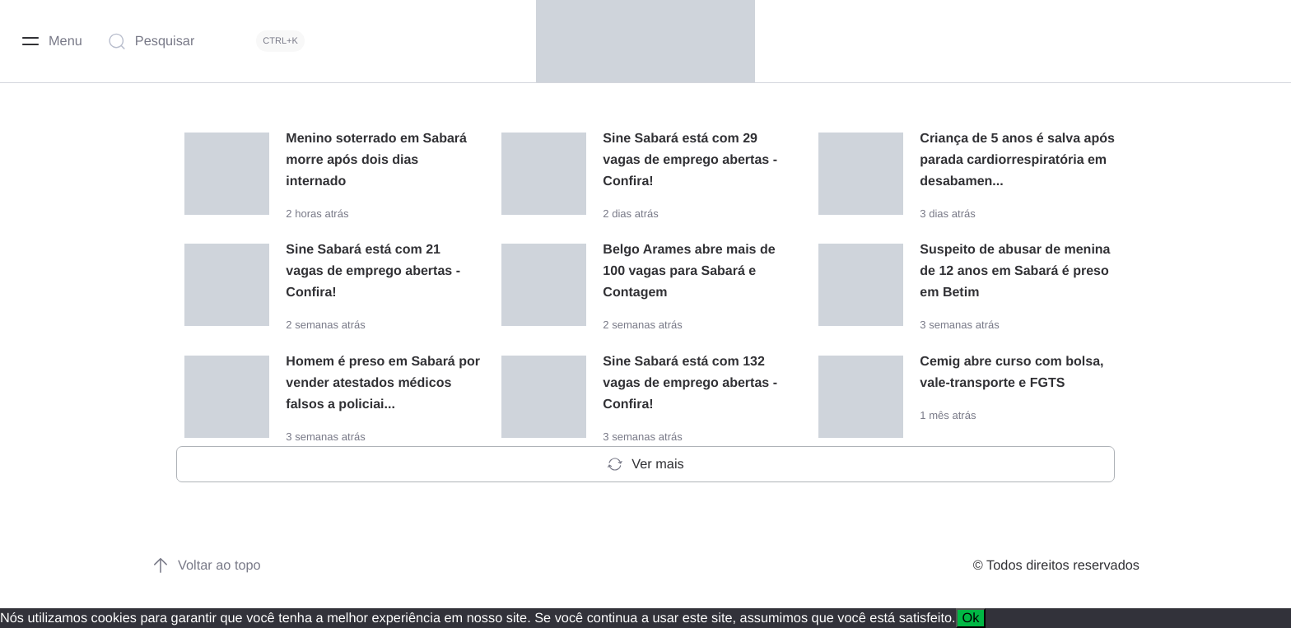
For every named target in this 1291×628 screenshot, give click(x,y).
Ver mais (645, 464)
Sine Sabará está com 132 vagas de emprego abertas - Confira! (690, 383)
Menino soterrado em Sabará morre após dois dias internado (376, 160)
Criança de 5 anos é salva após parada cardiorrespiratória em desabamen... (1017, 160)
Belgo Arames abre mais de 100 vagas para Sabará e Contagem (689, 271)
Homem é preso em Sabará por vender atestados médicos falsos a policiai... (383, 383)
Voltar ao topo (206, 565)
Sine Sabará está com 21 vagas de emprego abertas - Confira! (373, 271)
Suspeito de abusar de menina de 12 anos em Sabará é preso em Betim (1015, 271)
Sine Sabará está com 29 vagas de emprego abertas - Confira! (690, 160)
